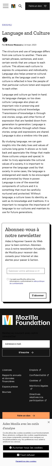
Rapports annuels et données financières (11, 378)
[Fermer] (49, 422)
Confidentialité (37, 375)
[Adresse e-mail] (26, 271)
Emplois (33, 370)
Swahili (7, 24)
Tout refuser (27, 455)
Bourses (6, 392)
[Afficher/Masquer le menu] (5, 5)
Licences (7, 370)
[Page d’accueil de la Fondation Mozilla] (13, 6)
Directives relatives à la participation (36, 397)
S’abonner (38, 295)
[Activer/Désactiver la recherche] (20, 6)
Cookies (33, 380)
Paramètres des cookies (26, 461)
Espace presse (10, 386)
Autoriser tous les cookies (27, 447)
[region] (26, 442)
